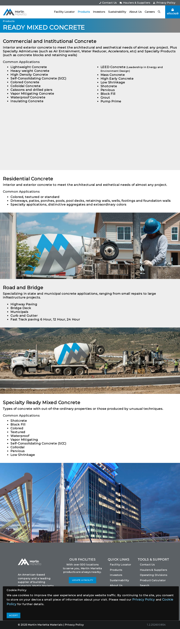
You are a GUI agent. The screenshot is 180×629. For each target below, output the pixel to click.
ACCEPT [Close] (13, 615)
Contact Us (108, 2)
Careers (150, 11)
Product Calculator (153, 580)
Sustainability (117, 11)
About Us (135, 11)
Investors (99, 11)
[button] (159, 11)
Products (84, 11)
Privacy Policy (164, 2)
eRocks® (172, 11)
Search (144, 585)
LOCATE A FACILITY (82, 580)
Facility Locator (64, 11)
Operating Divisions (153, 574)
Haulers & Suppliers (135, 2)
